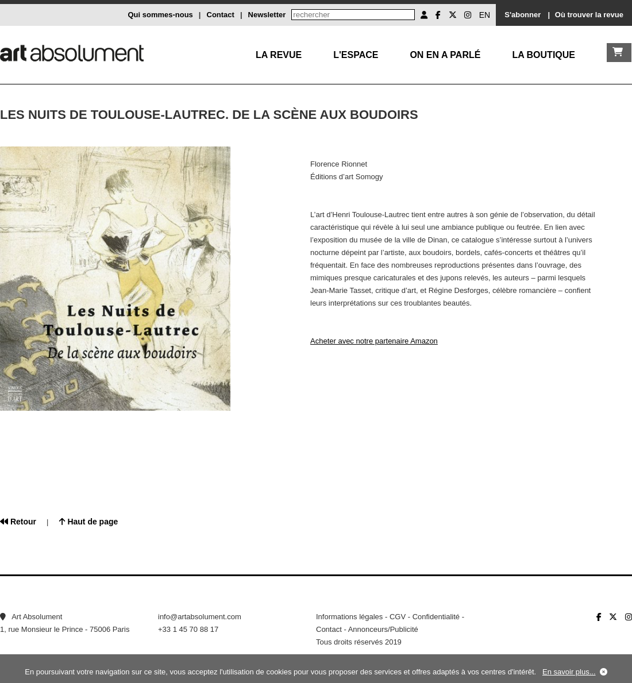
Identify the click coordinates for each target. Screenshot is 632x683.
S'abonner (522, 14)
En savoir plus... (569, 671)
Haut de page (88, 521)
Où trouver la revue (589, 14)
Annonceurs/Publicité (383, 629)
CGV (398, 616)
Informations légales (349, 616)
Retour (18, 521)
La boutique (543, 55)
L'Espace (355, 55)
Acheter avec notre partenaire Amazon (374, 341)
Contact (220, 14)
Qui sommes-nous (160, 14)
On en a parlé (445, 55)
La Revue (279, 55)
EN (484, 15)
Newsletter (267, 14)
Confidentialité (436, 616)
